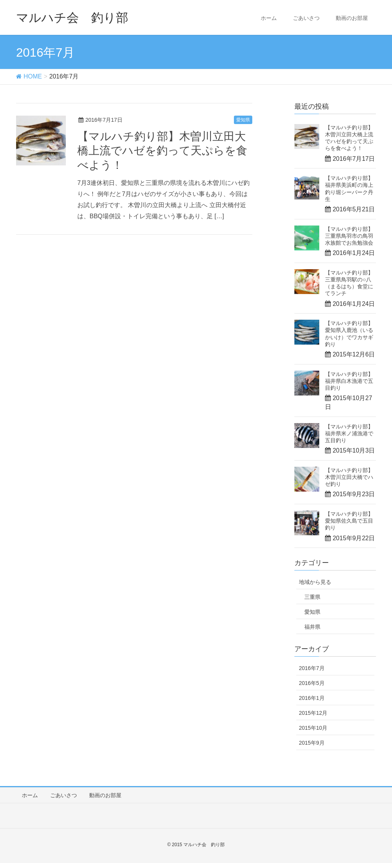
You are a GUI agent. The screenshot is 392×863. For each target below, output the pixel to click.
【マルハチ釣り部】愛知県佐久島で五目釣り (349, 521)
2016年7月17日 (103, 120)
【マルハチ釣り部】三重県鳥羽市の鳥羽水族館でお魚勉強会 (349, 236)
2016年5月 (312, 683)
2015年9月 (312, 743)
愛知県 (243, 120)
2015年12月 (313, 713)
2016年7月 (312, 668)
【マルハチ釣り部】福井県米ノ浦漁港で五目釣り (349, 433)
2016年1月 (312, 698)
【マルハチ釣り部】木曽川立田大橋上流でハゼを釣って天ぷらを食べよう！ (162, 150)
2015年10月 (313, 728)
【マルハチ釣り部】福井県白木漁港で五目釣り (349, 381)
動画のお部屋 (352, 18)
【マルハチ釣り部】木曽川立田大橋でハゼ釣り (349, 477)
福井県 (312, 627)
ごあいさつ (306, 18)
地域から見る (315, 582)
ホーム (269, 18)
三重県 (312, 597)
